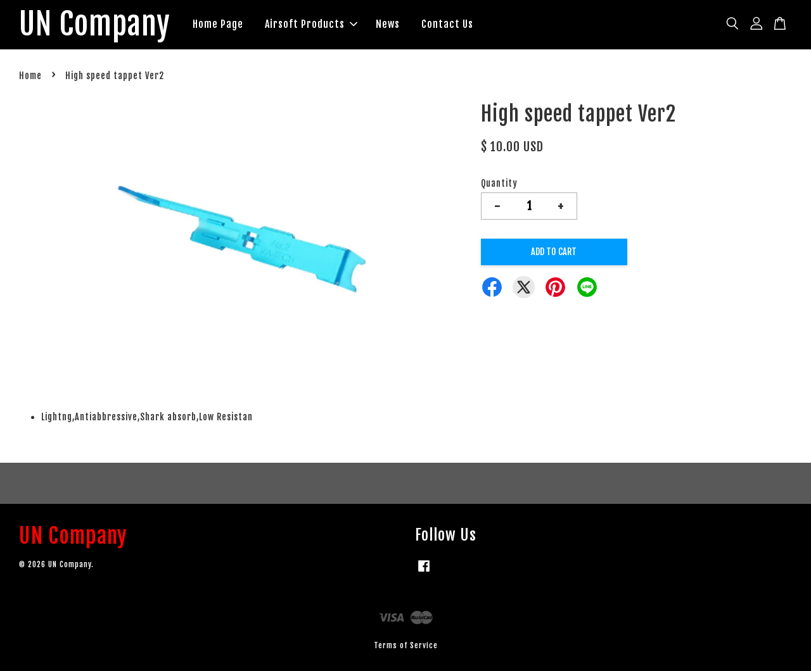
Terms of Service (406, 645)
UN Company (94, 24)
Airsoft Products (311, 24)
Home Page (218, 24)
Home (30, 75)
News (388, 24)
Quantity (499, 183)
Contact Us (447, 24)
